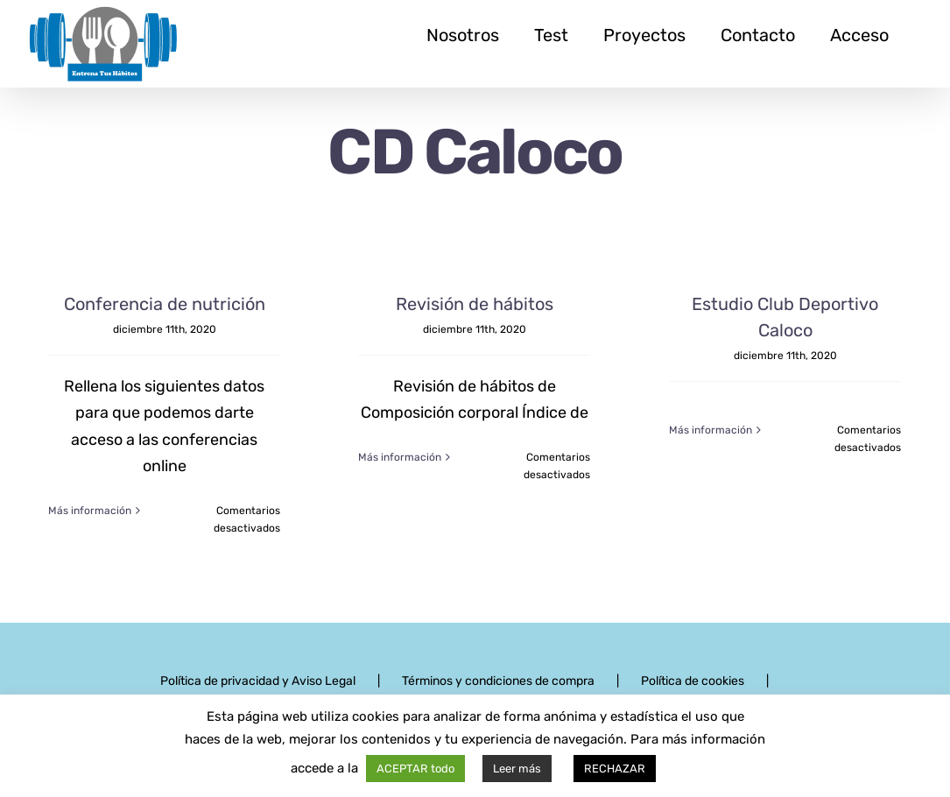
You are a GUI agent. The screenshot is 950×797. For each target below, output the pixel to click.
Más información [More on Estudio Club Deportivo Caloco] (710, 510)
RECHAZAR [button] (614, 768)
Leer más (517, 768)
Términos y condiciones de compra (498, 681)
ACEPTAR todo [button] (415, 768)
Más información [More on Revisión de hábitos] (399, 510)
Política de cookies (692, 681)
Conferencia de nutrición (164, 303)
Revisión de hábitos (474, 303)
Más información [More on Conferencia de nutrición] (89, 510)
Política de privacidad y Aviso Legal (257, 681)
